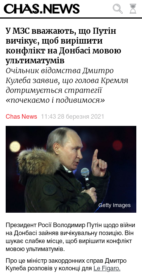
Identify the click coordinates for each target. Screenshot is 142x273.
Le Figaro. (107, 268)
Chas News (21, 117)
